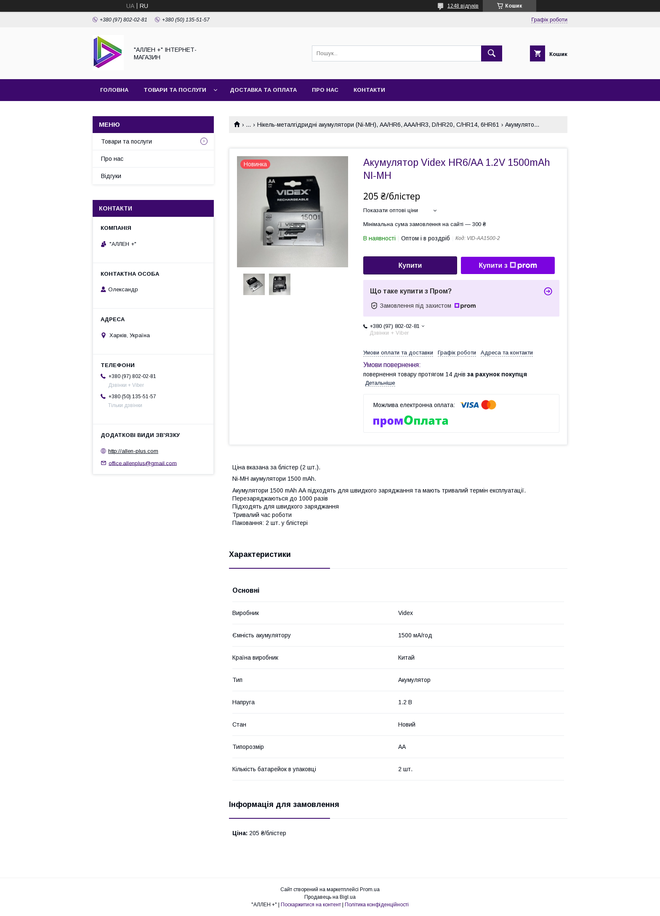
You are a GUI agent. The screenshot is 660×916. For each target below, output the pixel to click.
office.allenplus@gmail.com (143, 463)
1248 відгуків (463, 6)
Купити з (508, 265)
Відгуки (111, 176)
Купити (410, 265)
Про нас (325, 90)
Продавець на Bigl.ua (330, 897)
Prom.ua (370, 889)
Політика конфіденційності (377, 905)
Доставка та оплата (263, 90)
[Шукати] (491, 53)
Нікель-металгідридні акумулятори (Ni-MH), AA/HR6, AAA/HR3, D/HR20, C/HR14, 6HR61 (378, 124)
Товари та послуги (175, 90)
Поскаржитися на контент (311, 905)
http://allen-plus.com (133, 451)
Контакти (369, 90)
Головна (114, 90)
